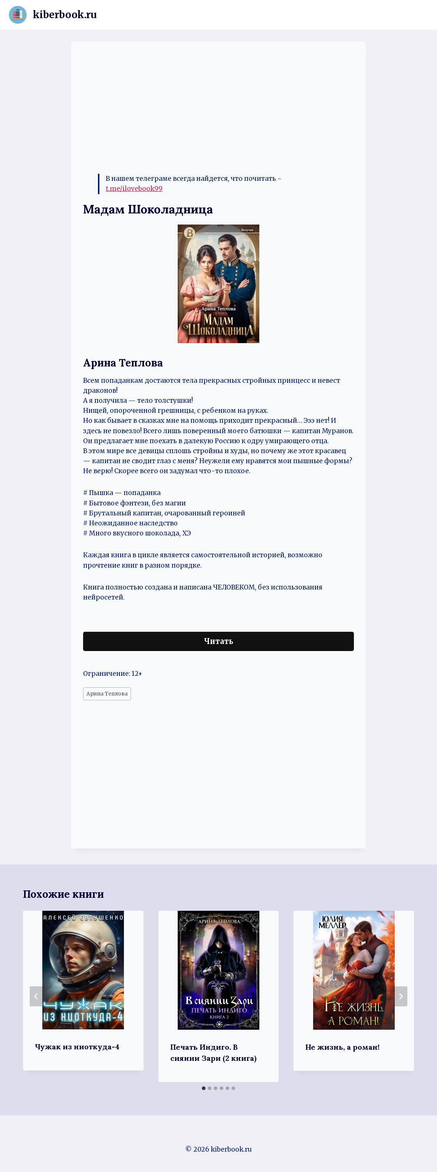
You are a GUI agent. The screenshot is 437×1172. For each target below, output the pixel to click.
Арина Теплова (107, 694)
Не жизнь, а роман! (342, 1047)
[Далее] (400, 996)
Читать (218, 641)
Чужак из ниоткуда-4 (77, 1046)
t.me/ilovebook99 (134, 189)
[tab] (204, 1088)
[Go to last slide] (36, 996)
